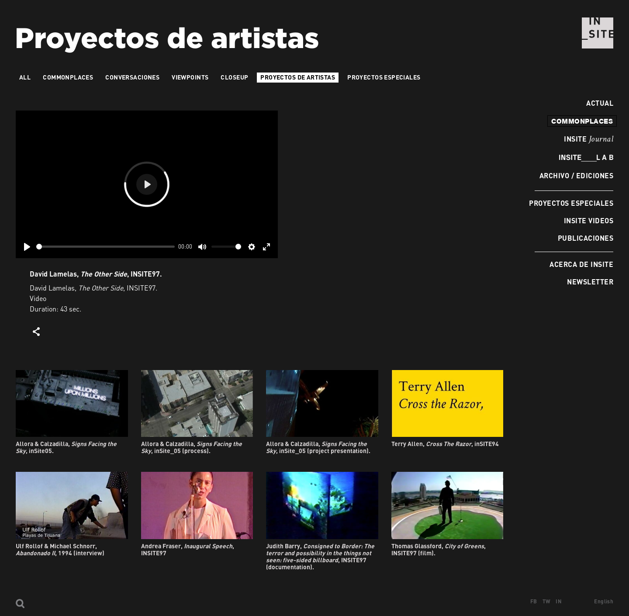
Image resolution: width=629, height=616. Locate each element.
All (25, 77)
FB (533, 601)
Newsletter (590, 281)
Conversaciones (132, 77)
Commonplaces (68, 77)
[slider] (105, 246)
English (603, 601)
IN (559, 601)
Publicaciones (585, 238)
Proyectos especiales (571, 203)
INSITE (588, 139)
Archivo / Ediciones (576, 175)
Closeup (234, 77)
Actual (597, 103)
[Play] (27, 247)
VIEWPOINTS (190, 77)
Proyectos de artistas (297, 77)
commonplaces (582, 121)
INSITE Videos (588, 220)
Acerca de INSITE (581, 264)
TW (547, 601)
